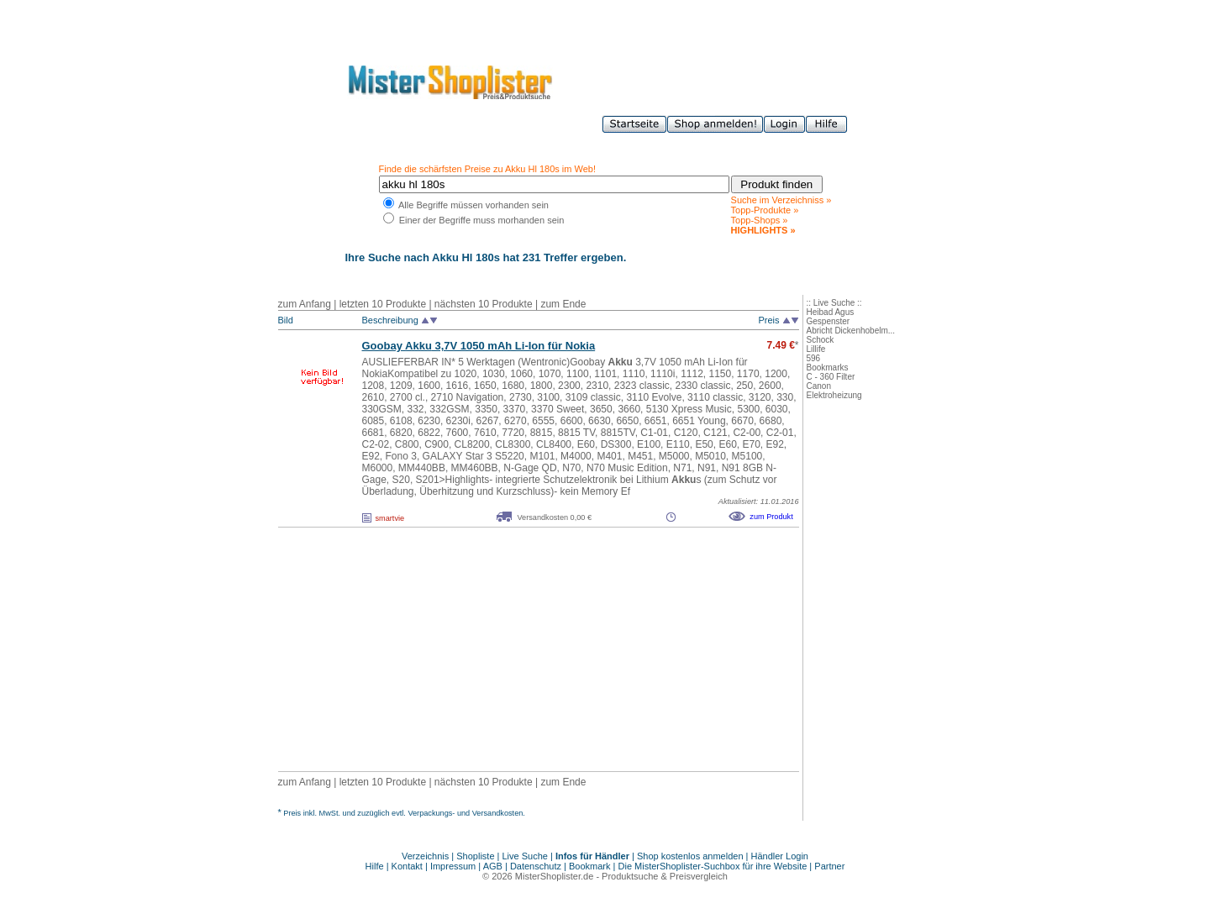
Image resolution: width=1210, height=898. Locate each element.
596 (814, 358)
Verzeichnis (425, 856)
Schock (820, 339)
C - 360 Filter (831, 376)
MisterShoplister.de (554, 876)
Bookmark (590, 866)
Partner (829, 866)
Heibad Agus (831, 312)
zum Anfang (304, 304)
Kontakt (408, 866)
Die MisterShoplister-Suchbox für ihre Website (713, 866)
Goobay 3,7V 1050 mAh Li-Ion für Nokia (479, 345)
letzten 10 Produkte (382, 304)
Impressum (453, 866)
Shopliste (475, 856)
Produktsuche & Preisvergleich (665, 876)
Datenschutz (535, 866)
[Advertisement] (501, 649)
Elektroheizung (834, 395)
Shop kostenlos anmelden (690, 856)
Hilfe (376, 866)
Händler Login (780, 856)
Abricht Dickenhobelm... (851, 330)
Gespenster (828, 321)
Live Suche (525, 856)
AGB (492, 866)
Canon (819, 386)
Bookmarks (828, 367)
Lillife (816, 349)
